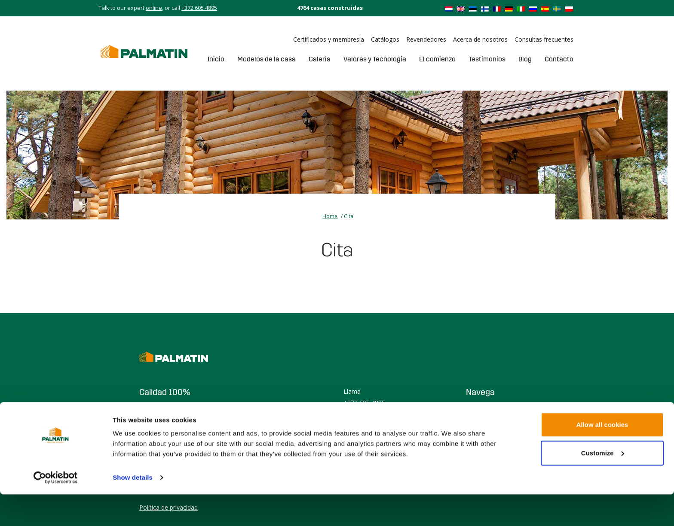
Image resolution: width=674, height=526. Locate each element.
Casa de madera (489, 410)
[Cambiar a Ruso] (533, 9)
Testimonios (487, 59)
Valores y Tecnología (374, 59)
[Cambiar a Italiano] (521, 9)
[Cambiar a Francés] (497, 9)
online (154, 8)
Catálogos (385, 39)
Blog (525, 59)
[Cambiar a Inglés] (461, 9)
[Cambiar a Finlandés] (485, 9)
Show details (133, 509)
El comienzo (437, 59)
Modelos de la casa (266, 59)
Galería (320, 59)
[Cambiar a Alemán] (509, 9)
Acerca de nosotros (480, 39)
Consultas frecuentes (544, 39)
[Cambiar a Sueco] (557, 9)
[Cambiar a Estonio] (473, 9)
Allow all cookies (602, 456)
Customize (602, 484)
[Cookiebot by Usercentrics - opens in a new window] (55, 509)
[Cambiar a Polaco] (569, 9)
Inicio (216, 59)
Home (329, 216)
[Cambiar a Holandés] (449, 9)
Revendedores (426, 39)
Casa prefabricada (491, 421)
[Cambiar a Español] (545, 9)
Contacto (559, 59)
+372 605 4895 (199, 8)
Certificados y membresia (328, 39)
